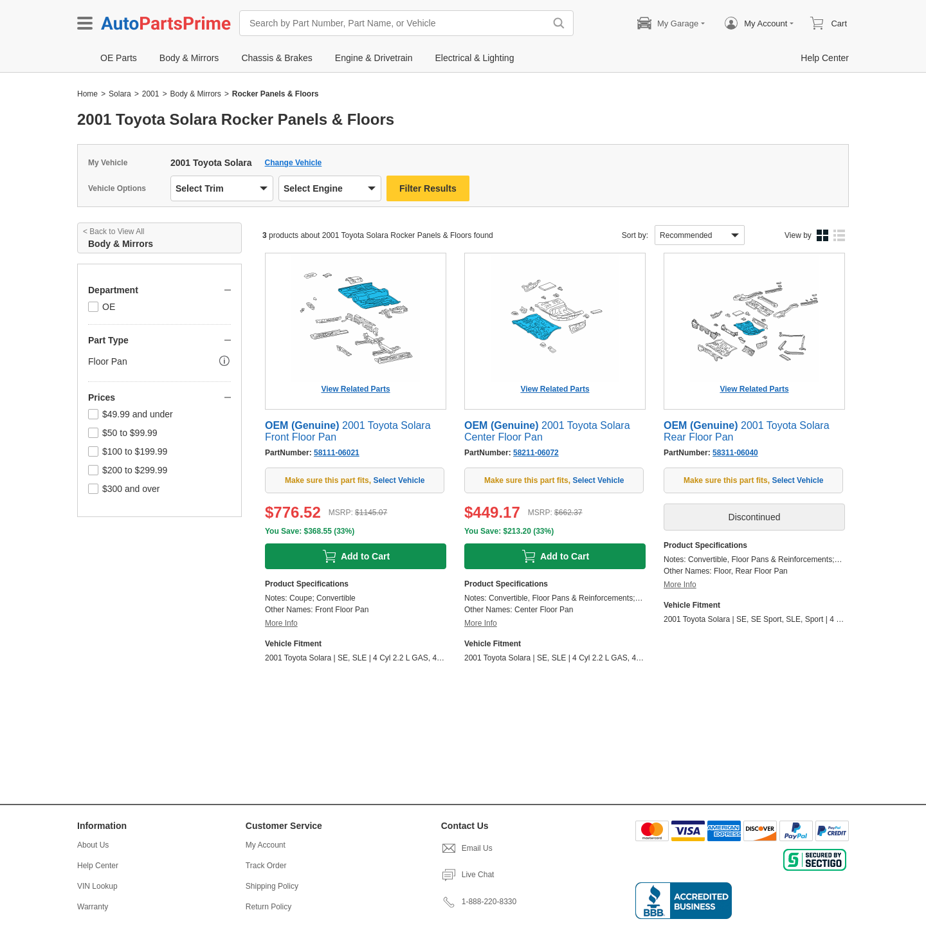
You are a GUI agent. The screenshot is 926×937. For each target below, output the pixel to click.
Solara (120, 93)
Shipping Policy (272, 886)
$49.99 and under (130, 414)
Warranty (92, 906)
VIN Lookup (97, 886)
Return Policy (268, 906)
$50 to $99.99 (123, 433)
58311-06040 (735, 452)
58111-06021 (336, 452)
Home (87, 93)
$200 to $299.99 (127, 470)
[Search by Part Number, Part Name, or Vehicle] (395, 23)
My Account (266, 845)
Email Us (467, 848)
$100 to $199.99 (127, 451)
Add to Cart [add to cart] (356, 556)
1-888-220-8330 (478, 901)
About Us (93, 845)
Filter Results (428, 188)
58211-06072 (536, 452)
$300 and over (124, 489)
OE (101, 307)
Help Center (97, 865)
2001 (150, 93)
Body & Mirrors (195, 93)
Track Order (266, 865)
